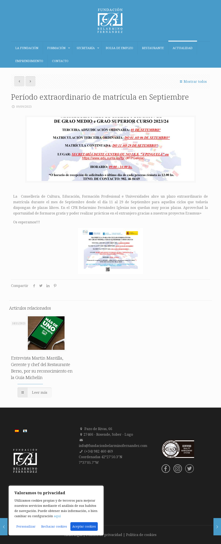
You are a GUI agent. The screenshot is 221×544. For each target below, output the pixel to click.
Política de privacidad (104, 534)
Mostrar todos (193, 81)
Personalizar (26, 526)
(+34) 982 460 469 (98, 451)
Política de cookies (141, 534)
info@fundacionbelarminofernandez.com (113, 445)
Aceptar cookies (84, 526)
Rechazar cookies (54, 526)
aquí (57, 516)
